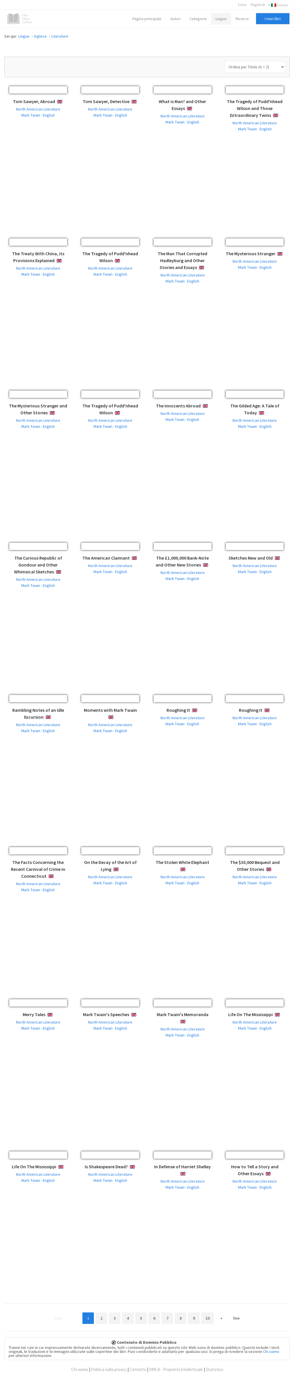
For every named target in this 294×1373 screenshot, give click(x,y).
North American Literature (38, 109)
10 (208, 1318)
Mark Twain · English (38, 115)
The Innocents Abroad (178, 406)
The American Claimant (106, 558)
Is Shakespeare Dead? (106, 1166)
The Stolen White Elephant (182, 862)
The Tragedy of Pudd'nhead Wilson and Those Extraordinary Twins (255, 108)
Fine (236, 1318)
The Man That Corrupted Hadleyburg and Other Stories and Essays (182, 260)
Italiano (278, 5)
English (64, 102)
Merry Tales (34, 1014)
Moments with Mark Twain (110, 710)
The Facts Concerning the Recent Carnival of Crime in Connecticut (38, 869)
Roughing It (178, 710)
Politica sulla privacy (109, 1369)
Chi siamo (271, 1351)
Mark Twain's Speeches (106, 1014)
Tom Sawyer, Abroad (34, 101)
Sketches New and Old (251, 558)
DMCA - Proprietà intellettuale (176, 1369)
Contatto (137, 1369)
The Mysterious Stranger (250, 253)
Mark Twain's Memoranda (182, 1014)
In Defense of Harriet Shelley (182, 1166)
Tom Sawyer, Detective (106, 101)
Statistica (214, 1369)
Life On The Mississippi (250, 1014)
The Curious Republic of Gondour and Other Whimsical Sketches (38, 565)
